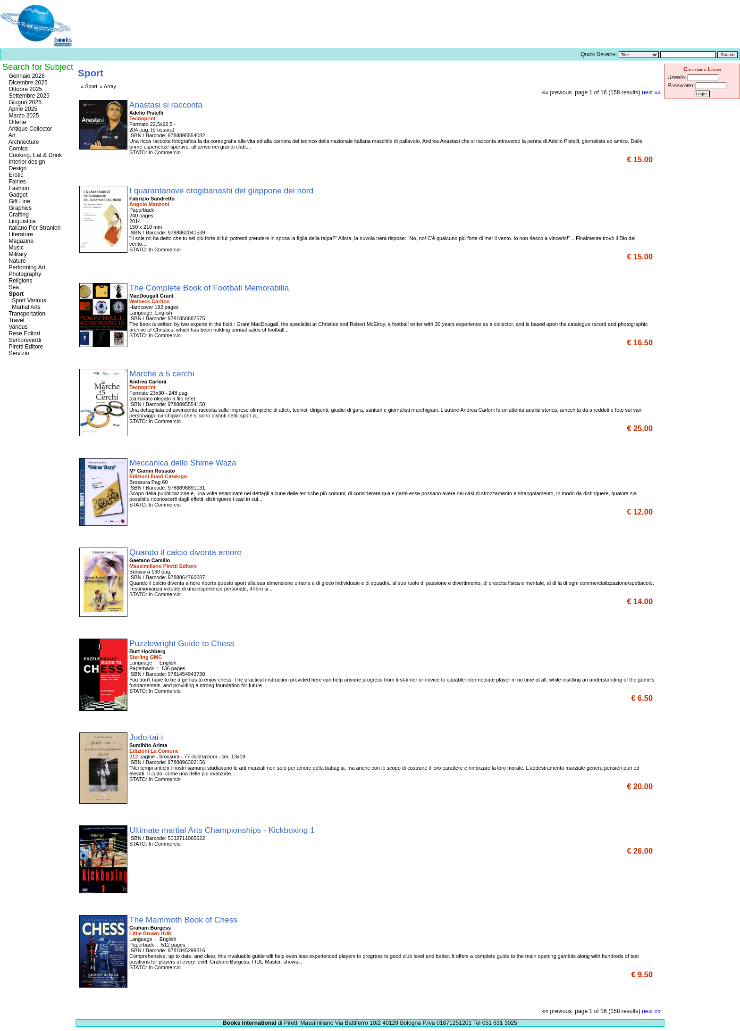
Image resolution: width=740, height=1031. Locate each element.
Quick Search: (598, 54)
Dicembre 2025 (27, 82)
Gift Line (18, 201)
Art (11, 135)
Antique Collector (29, 128)
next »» (651, 92)
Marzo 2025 (23, 115)
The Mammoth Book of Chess (184, 919)
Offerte (16, 122)
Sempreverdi (24, 340)
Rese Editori (23, 333)
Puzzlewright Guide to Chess (182, 643)
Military (17, 254)
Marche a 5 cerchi (163, 373)
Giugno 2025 (24, 102)
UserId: (677, 77)
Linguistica (21, 221)
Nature (16, 261)
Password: (681, 85)
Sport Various (26, 300)
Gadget (17, 194)
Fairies (16, 181)
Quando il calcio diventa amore (186, 552)
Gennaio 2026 (26, 76)
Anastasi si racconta (167, 104)
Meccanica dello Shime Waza (183, 462)
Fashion (18, 188)
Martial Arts (24, 307)
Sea (13, 287)
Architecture (23, 142)
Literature (20, 234)
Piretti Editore (25, 346)
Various (17, 327)
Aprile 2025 (22, 109)
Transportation (26, 313)
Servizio (18, 353)
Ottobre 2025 (24, 89)
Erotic (15, 175)
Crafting (18, 214)
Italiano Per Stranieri (34, 227)
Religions (19, 280)
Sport (15, 294)
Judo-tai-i (147, 737)
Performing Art (26, 267)
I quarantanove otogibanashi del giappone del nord (222, 190)
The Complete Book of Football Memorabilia (210, 287)
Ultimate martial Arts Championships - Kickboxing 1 (223, 830)
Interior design (26, 161)
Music (15, 247)
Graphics (19, 208)
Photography (24, 274)
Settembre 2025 (28, 95)
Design (16, 168)
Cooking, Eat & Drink (34, 155)
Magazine (20, 241)
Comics (17, 148)
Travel (15, 320)
